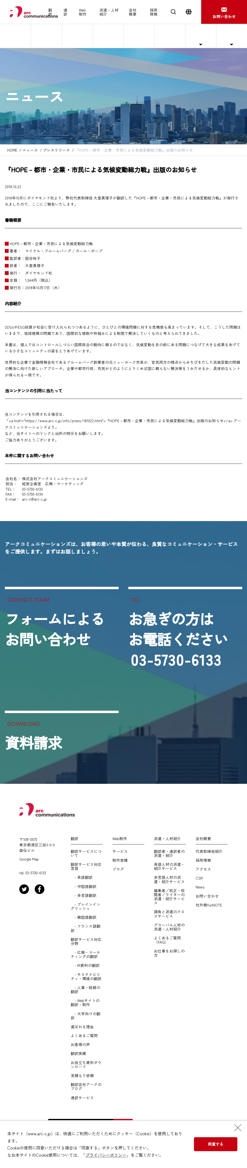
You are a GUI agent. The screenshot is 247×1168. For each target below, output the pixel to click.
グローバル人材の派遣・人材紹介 (169, 927)
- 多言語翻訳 (83, 895)
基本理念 (77, 35)
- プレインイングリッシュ (85, 906)
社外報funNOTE (231, 35)
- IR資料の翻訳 (85, 965)
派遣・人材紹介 (109, 12)
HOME (12, 150)
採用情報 (154, 12)
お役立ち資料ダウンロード (86, 1064)
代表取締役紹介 (46, 35)
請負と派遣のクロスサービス (169, 914)
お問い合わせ (207, 896)
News (200, 887)
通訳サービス (82, 1098)
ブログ (118, 869)
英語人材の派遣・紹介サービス (169, 866)
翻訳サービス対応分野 (86, 941)
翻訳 (50, 12)
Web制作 (83, 12)
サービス (120, 851)
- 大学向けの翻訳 (85, 1016)
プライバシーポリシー (105, 1155)
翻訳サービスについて (86, 853)
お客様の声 (80, 1044)
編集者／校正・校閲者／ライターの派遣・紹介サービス (169, 896)
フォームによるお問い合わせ (54, 628)
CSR (199, 878)
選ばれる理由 (82, 1027)
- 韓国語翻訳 (83, 917)
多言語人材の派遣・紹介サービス (169, 879)
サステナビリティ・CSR (168, 35)
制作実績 (120, 860)
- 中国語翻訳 (83, 886)
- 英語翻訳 (82, 877)
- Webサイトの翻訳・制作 (85, 1002)
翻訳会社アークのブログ (86, 1086)
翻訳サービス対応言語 (86, 866)
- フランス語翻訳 (85, 928)
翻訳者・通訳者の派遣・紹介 (169, 853)
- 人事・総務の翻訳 (85, 989)
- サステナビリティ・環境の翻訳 (86, 976)
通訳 (65, 12)
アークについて (15, 35)
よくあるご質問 (84, 1036)
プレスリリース (56, 150)
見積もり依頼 (82, 1075)
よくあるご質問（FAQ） (167, 940)
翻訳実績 (78, 1053)
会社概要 (133, 12)
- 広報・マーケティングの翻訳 (85, 954)
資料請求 (33, 742)
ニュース (200, 35)
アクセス (139, 35)
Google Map (29, 859)
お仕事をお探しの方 (169, 953)
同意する (215, 1144)
